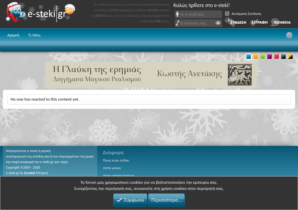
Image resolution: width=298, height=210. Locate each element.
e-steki (42, 14)
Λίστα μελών (112, 168)
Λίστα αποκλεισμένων (118, 176)
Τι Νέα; (34, 35)
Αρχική (13, 35)
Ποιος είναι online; (116, 160)
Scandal (29, 173)
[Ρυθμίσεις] (289, 35)
